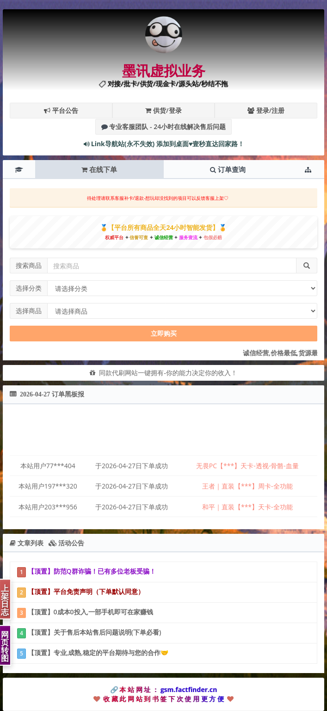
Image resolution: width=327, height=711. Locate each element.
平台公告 (61, 110)
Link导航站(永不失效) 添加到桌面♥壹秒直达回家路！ (164, 143)
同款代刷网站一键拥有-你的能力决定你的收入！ (166, 373)
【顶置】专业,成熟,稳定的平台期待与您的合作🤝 (92, 653)
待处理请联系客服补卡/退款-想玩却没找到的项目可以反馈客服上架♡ (158, 198)
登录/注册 (265, 110)
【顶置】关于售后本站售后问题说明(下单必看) (89, 633)
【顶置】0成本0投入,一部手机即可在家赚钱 (85, 612)
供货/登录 (163, 110)
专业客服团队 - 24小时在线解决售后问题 (163, 126)
